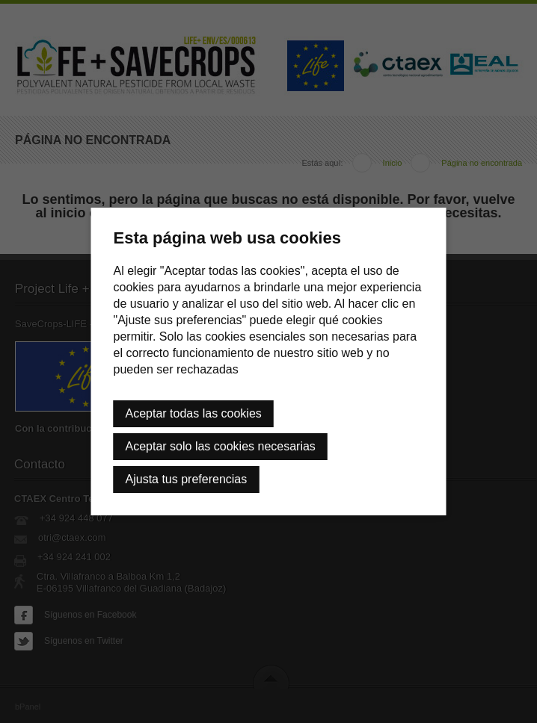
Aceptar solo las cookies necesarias (221, 446)
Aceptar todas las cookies (194, 413)
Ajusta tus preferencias (187, 479)
